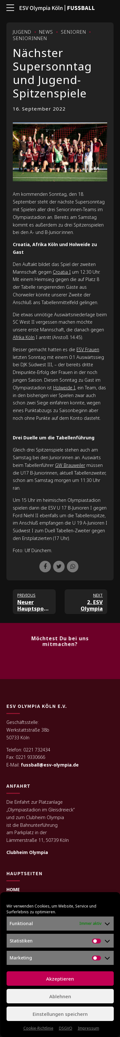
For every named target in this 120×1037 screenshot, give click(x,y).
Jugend (22, 32)
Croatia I (62, 272)
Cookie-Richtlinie (38, 1028)
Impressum (88, 1028)
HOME (13, 890)
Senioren (73, 32)
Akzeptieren (60, 978)
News (46, 32)
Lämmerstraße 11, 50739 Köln (37, 840)
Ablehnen (60, 996)
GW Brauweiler (70, 465)
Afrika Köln (24, 337)
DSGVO (65, 1028)
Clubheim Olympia (27, 853)
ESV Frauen (87, 349)
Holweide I (64, 388)
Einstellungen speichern (60, 1014)
